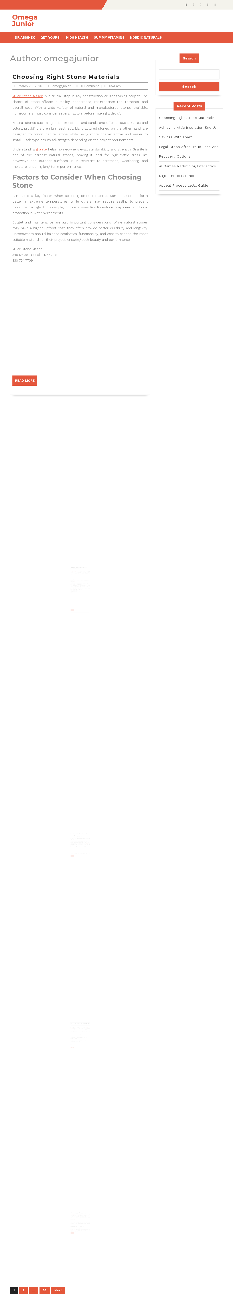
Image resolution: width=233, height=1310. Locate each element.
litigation (85, 840)
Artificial (83, 1031)
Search (189, 58)
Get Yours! (50, 38)
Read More (26, 382)
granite (41, 149)
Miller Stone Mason (27, 96)
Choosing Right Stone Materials (66, 76)
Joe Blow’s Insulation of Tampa (75, 571)
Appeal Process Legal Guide (77, 1210)
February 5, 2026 (74, 570)
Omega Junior (25, 20)
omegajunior (61, 86)
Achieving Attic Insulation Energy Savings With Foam (78, 569)
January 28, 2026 (74, 834)
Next (58, 1290)
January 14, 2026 (74, 1211)
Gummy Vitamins (109, 38)
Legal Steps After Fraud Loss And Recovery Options (78, 833)
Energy (75, 579)
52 (45, 1290)
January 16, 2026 (74, 1024)
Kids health (77, 38)
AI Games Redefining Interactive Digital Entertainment (80, 1023)
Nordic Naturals (146, 38)
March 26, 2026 (30, 86)
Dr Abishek (25, 38)
